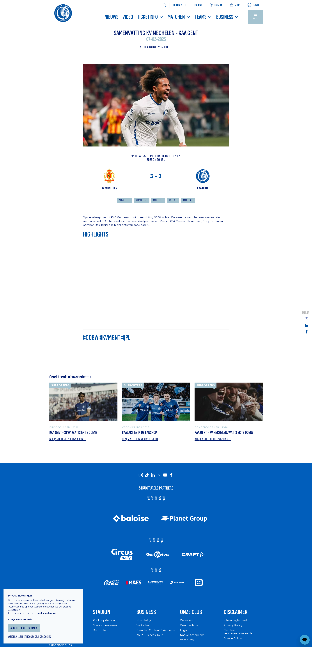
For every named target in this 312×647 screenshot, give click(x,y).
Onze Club (191, 612)
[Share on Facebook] (306, 332)
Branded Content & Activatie (155, 630)
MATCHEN (179, 17)
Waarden (186, 620)
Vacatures (187, 640)
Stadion (101, 612)
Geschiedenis (189, 625)
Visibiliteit (143, 625)
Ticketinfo (150, 17)
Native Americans (192, 635)
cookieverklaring (47, 612)
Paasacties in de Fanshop (140, 432)
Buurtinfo (99, 630)
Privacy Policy (233, 625)
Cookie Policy (233, 638)
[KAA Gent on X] (159, 475)
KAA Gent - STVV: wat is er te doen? (73, 432)
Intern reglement (235, 620)
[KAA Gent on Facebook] (171, 475)
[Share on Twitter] (306, 318)
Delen (306, 313)
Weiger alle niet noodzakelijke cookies (30, 636)
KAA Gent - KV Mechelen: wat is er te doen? (225, 432)
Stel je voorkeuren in (21, 618)
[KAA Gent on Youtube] (165, 475)
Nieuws (111, 17)
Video (127, 17)
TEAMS (203, 17)
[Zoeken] (164, 5)
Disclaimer (236, 612)
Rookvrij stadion (104, 620)
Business (227, 17)
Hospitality (143, 620)
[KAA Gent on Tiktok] (146, 475)
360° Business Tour (149, 635)
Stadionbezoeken (105, 625)
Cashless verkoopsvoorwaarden (239, 632)
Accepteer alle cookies (25, 627)
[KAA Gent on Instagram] (140, 475)
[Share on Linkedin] (306, 325)
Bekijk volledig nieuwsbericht (67, 439)
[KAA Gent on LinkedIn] (152, 475)
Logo (183, 630)
